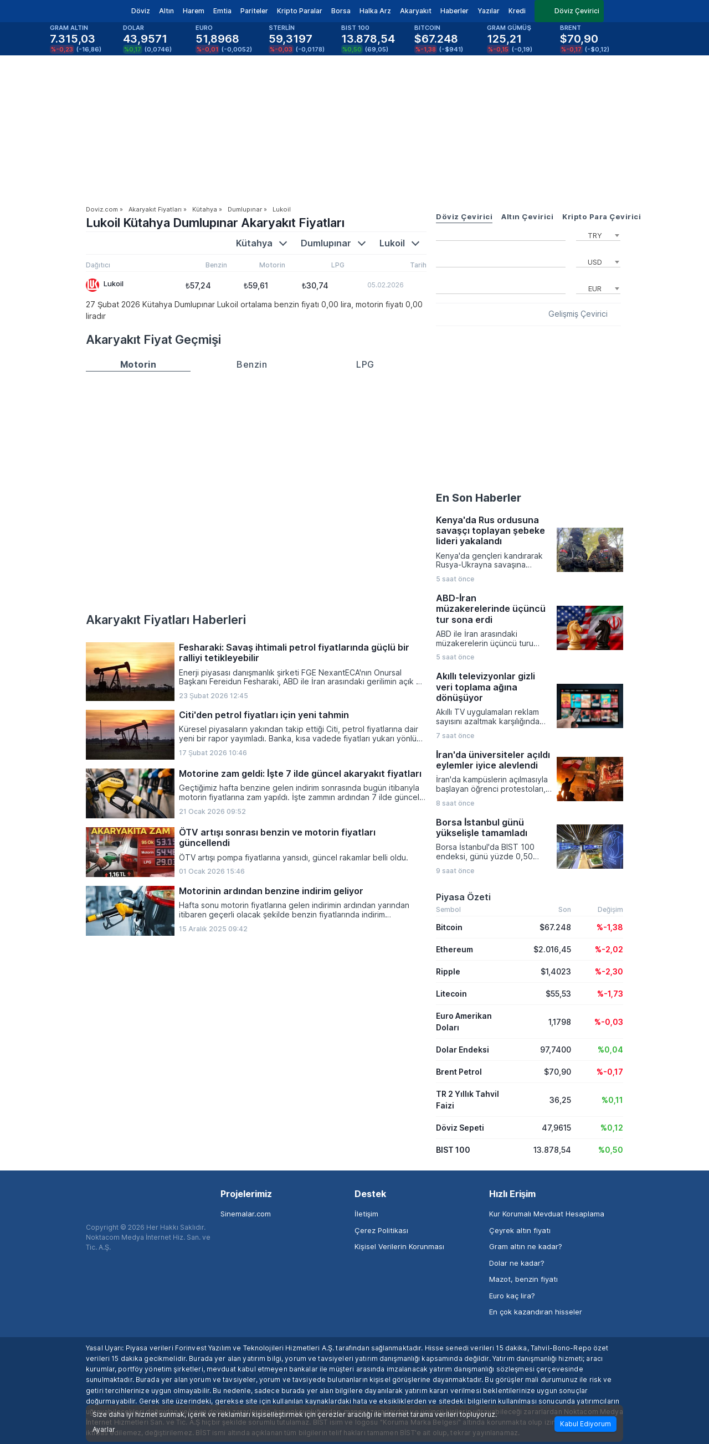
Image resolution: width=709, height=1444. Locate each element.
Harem (193, 11)
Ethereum (454, 949)
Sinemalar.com (245, 1213)
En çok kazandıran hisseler (535, 1311)
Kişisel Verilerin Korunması (399, 1246)
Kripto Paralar (299, 11)
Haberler (454, 11)
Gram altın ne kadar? (525, 1246)
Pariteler (254, 11)
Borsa (341, 11)
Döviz (140, 11)
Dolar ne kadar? (516, 1263)
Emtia (222, 11)
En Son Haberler (478, 497)
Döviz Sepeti (460, 1127)
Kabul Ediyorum (585, 1424)
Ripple (448, 971)
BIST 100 (453, 1149)
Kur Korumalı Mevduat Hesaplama (546, 1213)
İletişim (366, 1213)
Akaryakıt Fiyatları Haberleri (166, 619)
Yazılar (488, 11)
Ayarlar (104, 1429)
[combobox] (598, 234)
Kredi (517, 11)
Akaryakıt (415, 11)
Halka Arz (375, 11)
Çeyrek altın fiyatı (520, 1230)
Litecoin (451, 993)
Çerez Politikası (381, 1230)
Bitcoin (449, 927)
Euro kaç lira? (512, 1295)
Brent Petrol (459, 1071)
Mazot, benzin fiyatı (523, 1279)
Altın (166, 11)
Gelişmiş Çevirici (578, 314)
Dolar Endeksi (462, 1049)
